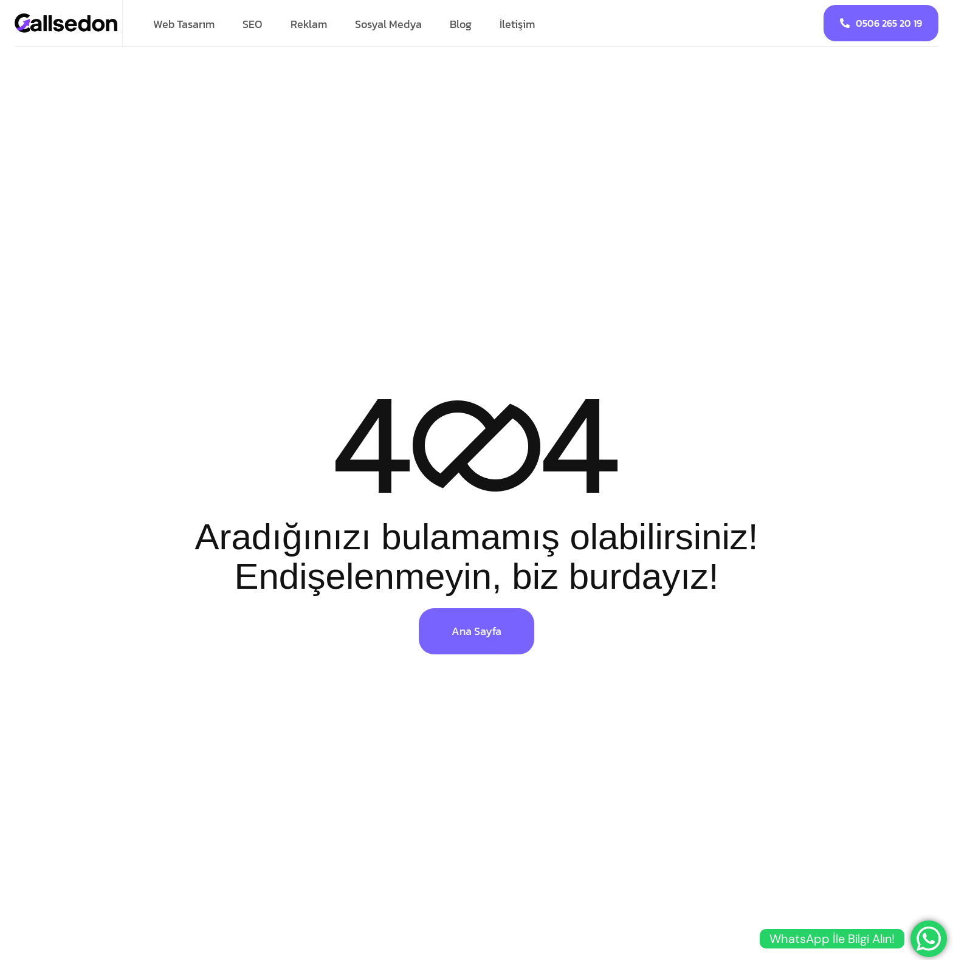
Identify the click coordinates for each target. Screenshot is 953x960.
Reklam (309, 24)
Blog (461, 24)
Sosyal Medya (388, 24)
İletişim (517, 24)
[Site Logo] (66, 22)
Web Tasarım (184, 24)
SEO (253, 24)
